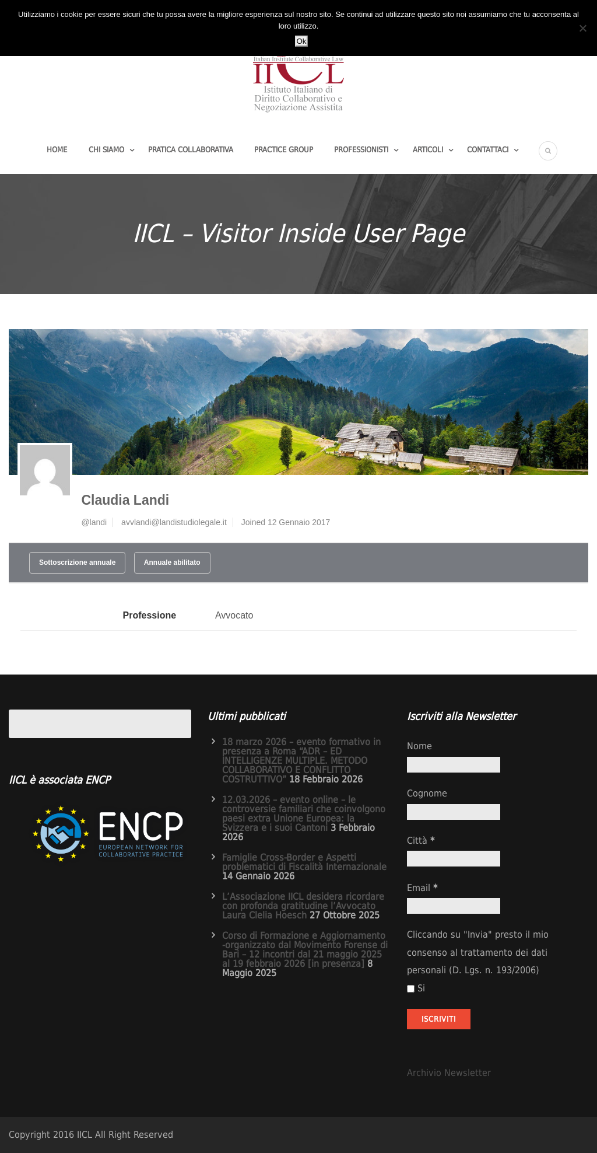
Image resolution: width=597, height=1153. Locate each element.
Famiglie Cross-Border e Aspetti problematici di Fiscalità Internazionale (304, 862)
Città (420, 840)
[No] (582, 28)
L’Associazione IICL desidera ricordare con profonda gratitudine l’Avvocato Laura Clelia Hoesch (303, 906)
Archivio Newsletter (449, 1072)
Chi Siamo (106, 149)
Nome (419, 746)
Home (57, 149)
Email (422, 887)
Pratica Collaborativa (190, 149)
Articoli (428, 149)
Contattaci (487, 149)
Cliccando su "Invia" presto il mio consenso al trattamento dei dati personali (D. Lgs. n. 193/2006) (478, 952)
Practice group (283, 149)
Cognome (427, 793)
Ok (301, 41)
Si (416, 988)
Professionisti (361, 149)
